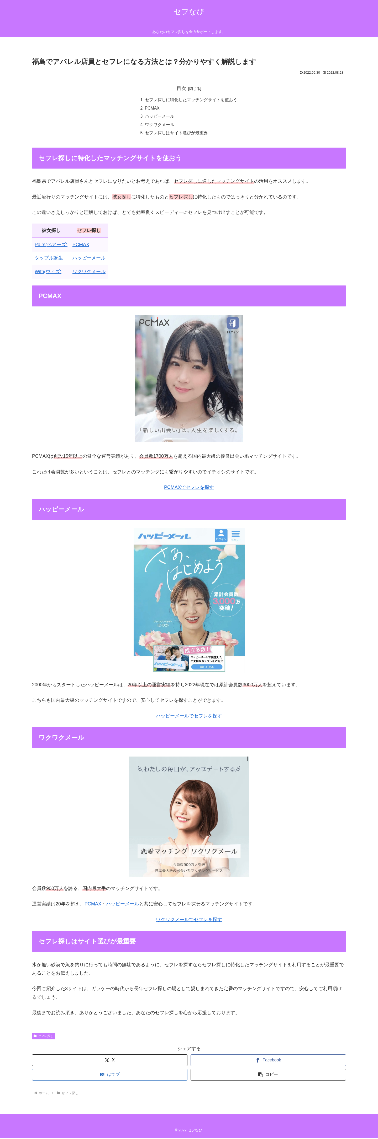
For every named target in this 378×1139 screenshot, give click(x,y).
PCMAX (152, 108)
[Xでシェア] (109, 1061)
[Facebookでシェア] (268, 1061)
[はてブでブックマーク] (109, 1076)
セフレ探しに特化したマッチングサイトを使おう (191, 100)
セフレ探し (44, 1037)
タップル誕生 (49, 259)
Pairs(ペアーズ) (51, 246)
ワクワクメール (159, 125)
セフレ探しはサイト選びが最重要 (176, 134)
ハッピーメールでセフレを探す (189, 717)
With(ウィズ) (48, 273)
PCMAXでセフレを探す (189, 488)
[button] (268, 1076)
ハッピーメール (159, 117)
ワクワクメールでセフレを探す (189, 921)
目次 (181, 88)
